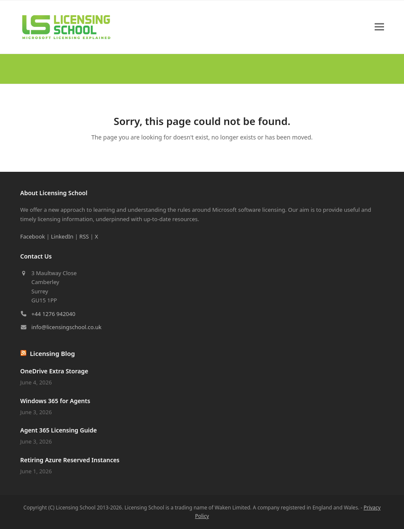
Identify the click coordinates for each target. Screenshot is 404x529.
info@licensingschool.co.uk (66, 327)
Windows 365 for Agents (55, 401)
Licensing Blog (52, 353)
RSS (84, 236)
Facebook (32, 236)
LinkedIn (62, 236)
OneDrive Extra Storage (54, 371)
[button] (379, 27)
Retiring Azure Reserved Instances (70, 460)
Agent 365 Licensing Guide (58, 430)
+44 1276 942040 (53, 314)
